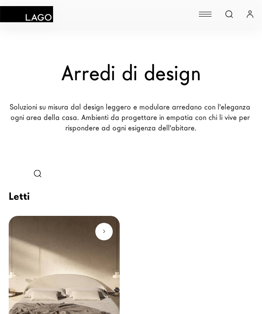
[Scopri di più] (104, 231)
